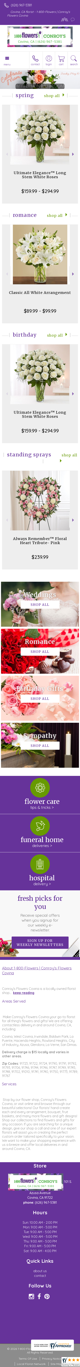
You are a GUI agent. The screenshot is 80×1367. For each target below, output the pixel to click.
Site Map (56, 1364)
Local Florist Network (31, 1364)
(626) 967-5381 (21, 5)
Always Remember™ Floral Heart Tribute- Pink (40, 540)
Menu (7, 64)
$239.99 (40, 557)
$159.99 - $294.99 (40, 191)
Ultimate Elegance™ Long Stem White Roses (40, 174)
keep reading (23, 993)
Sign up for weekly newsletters (40, 943)
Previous (6, 154)
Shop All (52, 96)
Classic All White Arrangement (40, 292)
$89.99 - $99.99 (40, 311)
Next (73, 154)
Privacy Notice (52, 1358)
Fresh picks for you (40, 913)
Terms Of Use (28, 1358)
